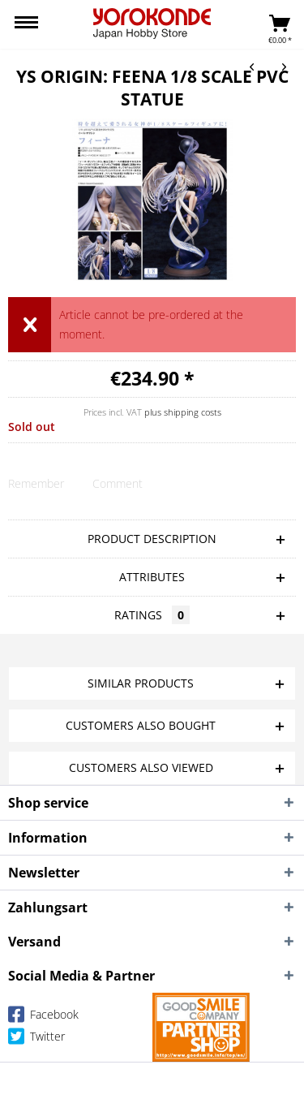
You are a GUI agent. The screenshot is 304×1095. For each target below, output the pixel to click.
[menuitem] (26, 24)
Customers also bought (141, 725)
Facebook (43, 1017)
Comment (117, 483)
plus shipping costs (182, 412)
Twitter (36, 1039)
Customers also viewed (141, 767)
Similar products (141, 683)
